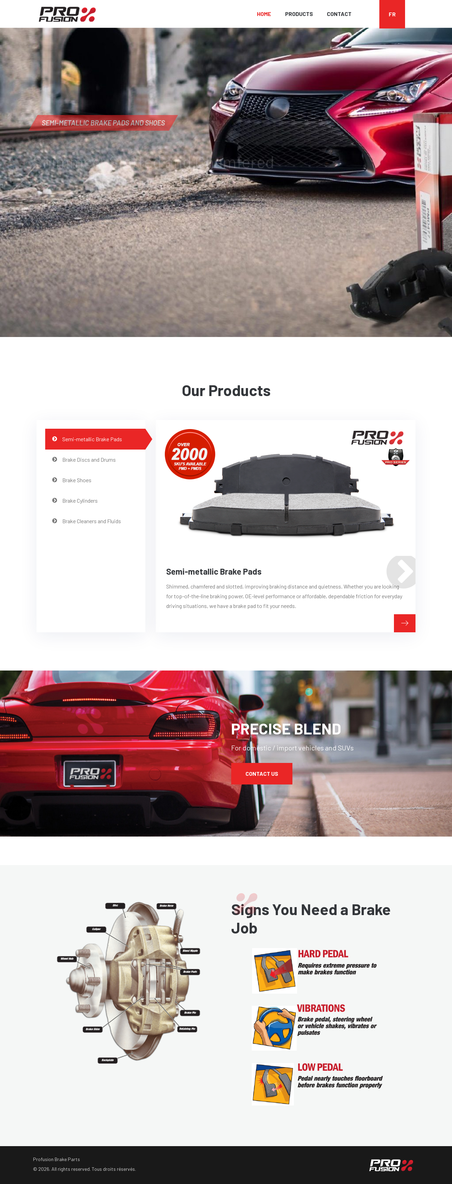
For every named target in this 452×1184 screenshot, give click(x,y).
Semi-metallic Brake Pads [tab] (87, 439)
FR (392, 14)
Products (299, 13)
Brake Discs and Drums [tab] (84, 459)
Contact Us (261, 773)
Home (264, 13)
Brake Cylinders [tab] (75, 500)
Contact (339, 13)
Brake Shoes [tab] (71, 480)
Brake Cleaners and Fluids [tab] (86, 521)
